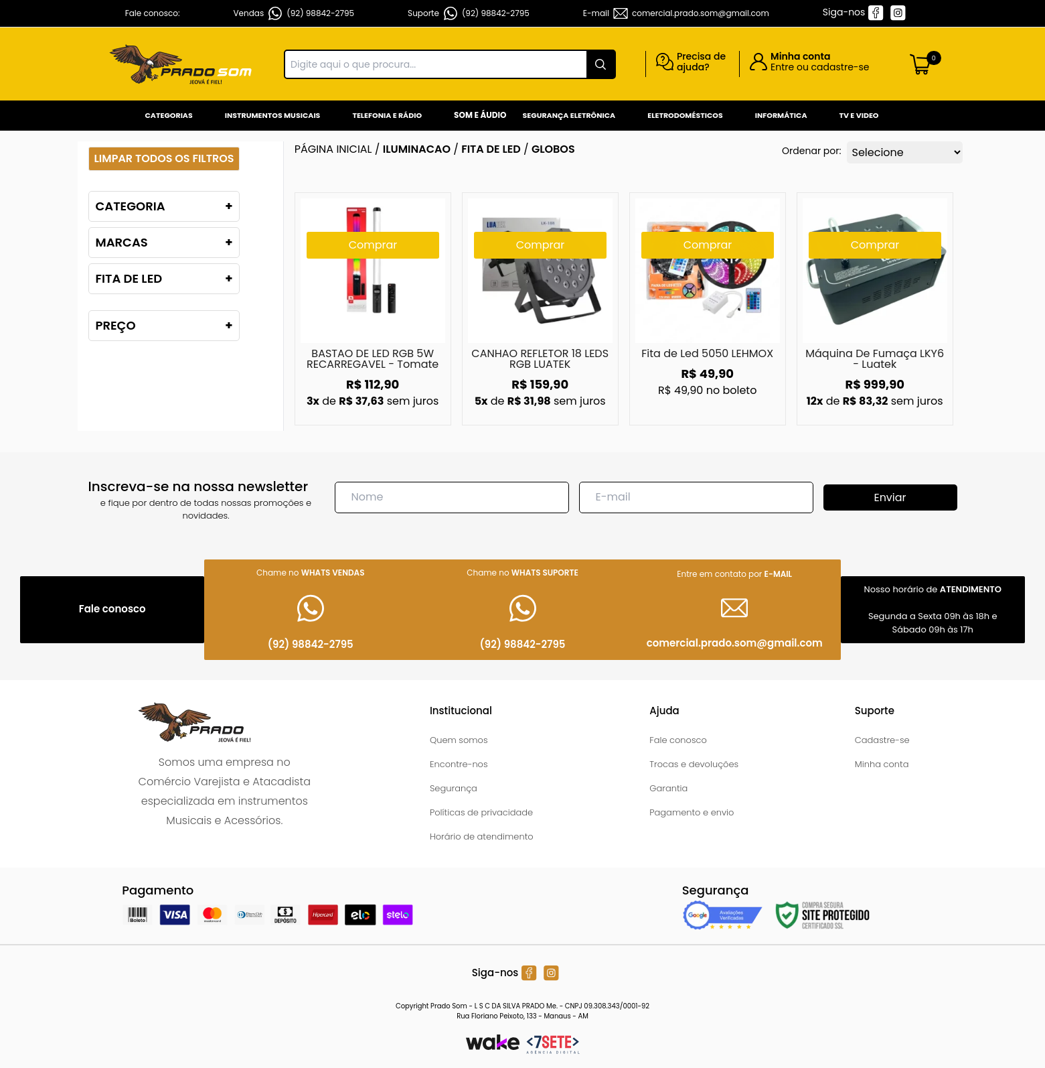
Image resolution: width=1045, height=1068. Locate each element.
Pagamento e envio (691, 812)
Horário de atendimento (482, 836)
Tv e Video (859, 115)
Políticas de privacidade (481, 812)
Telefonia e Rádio (387, 115)
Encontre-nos (459, 764)
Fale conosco (678, 740)
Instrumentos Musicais (273, 115)
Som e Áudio (480, 115)
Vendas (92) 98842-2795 (294, 13)
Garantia (668, 788)
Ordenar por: (811, 150)
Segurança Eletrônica (569, 115)
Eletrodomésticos (684, 115)
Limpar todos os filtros (164, 158)
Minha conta (882, 764)
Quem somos (459, 740)
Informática (781, 115)
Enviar (890, 497)
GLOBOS (553, 149)
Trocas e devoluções (693, 764)
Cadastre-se (882, 740)
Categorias (168, 115)
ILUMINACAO (417, 149)
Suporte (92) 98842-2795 (469, 13)
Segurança (453, 788)
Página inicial (333, 149)
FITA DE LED (491, 149)
